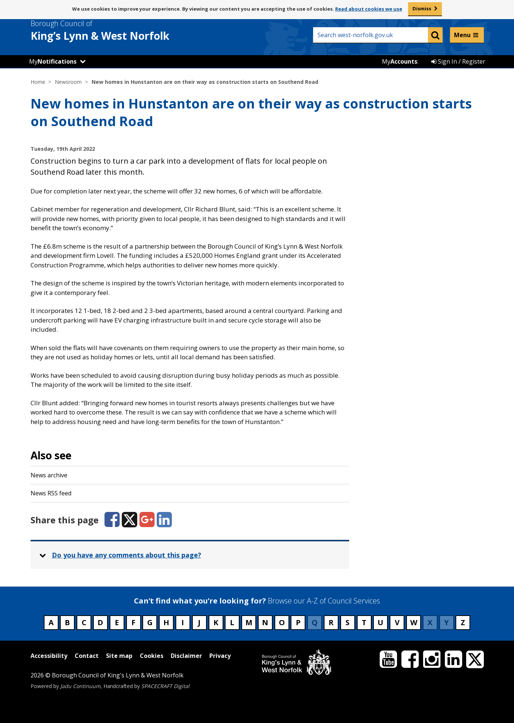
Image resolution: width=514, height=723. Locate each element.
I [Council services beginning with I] (182, 622)
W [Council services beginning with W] (413, 622)
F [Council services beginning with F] (133, 622)
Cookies (151, 656)
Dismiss (421, 8)
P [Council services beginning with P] (298, 622)
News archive (49, 475)
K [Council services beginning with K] (215, 622)
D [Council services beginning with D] (100, 622)
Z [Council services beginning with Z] (463, 622)
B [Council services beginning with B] (67, 622)
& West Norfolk (113, 30)
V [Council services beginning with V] (397, 622)
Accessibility (49, 656)
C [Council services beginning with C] (84, 622)
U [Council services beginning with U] (380, 622)
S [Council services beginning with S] (347, 622)
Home (38, 81)
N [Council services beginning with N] (265, 622)
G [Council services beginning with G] (150, 622)
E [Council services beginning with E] (117, 622)
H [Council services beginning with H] (166, 622)
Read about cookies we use (368, 9)
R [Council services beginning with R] (331, 622)
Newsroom (68, 81)
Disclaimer (186, 656)
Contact (87, 656)
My (53, 61)
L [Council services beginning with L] (232, 622)
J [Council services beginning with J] (199, 622)
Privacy (220, 656)
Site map (119, 656)
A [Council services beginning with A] (51, 622)
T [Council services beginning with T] (364, 622)
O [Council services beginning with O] (282, 622)
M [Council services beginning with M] (248, 622)
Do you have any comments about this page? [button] (126, 555)
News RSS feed (51, 493)
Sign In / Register (458, 61)
